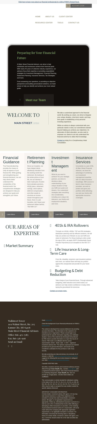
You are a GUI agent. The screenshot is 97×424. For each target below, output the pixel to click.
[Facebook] (9, 342)
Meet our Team (36, 96)
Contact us (61, 136)
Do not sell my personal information (58, 356)
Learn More (11, 210)
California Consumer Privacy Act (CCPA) (66, 352)
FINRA (70, 365)
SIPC (74, 365)
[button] (53, 16)
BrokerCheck (46, 321)
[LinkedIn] (12, 342)
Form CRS (49, 316)
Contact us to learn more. (58, 287)
